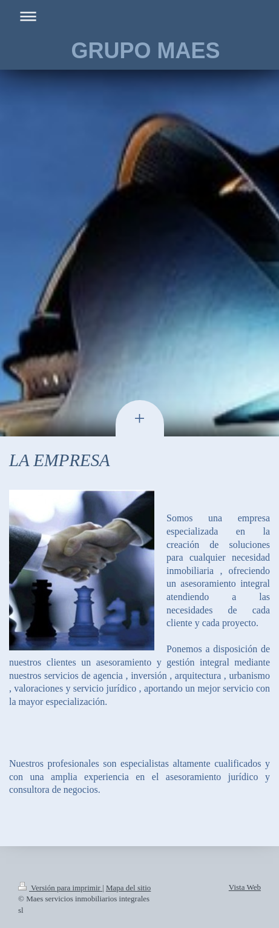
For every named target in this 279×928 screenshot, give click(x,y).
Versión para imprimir (60, 887)
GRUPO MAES (145, 50)
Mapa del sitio (128, 887)
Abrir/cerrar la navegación (139, 16)
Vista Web (245, 887)
